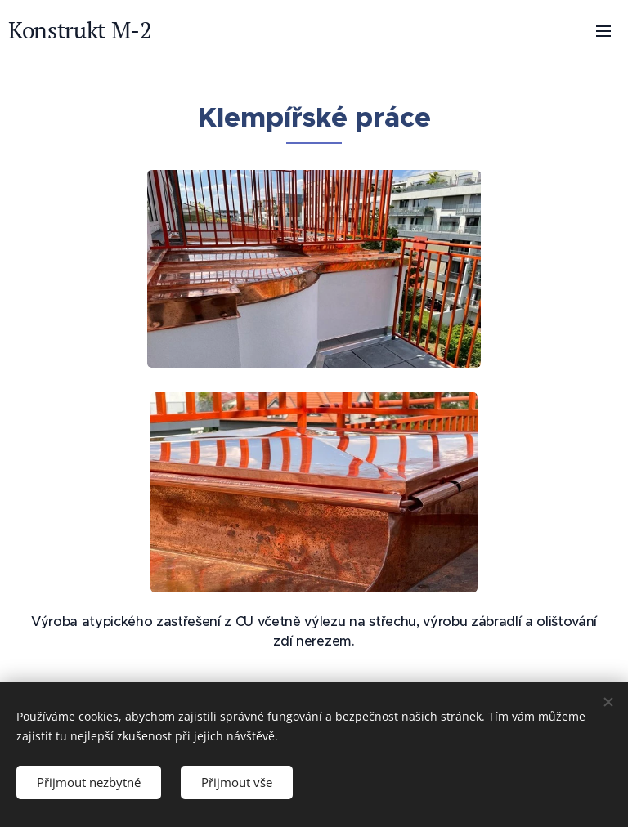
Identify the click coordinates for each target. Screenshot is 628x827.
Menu (603, 31)
